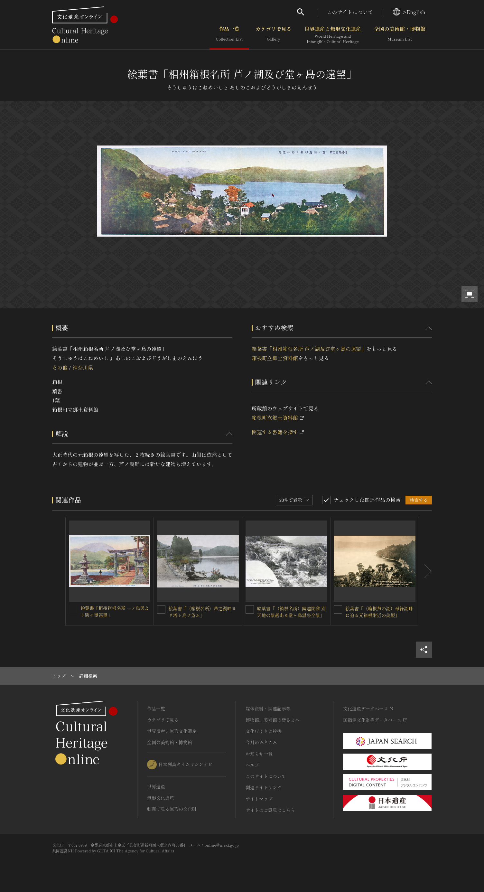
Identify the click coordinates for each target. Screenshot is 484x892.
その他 (60, 367)
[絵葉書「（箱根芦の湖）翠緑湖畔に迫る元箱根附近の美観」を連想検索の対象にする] (338, 609)
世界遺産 (156, 786)
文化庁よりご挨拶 (264, 731)
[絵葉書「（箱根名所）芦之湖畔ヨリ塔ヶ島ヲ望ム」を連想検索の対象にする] (161, 609)
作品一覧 (229, 35)
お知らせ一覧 (259, 753)
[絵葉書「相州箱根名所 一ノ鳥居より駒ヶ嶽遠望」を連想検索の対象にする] (73, 609)
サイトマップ (259, 798)
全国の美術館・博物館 (399, 35)
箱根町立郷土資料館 (275, 358)
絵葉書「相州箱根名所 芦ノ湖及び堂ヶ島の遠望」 (309, 348)
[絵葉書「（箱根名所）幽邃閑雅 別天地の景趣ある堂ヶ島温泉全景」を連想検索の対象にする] (250, 609)
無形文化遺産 (160, 797)
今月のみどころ (261, 742)
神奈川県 (82, 367)
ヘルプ (252, 765)
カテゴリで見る (274, 35)
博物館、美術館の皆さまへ (273, 720)
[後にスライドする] (425, 571)
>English (409, 12)
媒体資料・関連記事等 (268, 708)
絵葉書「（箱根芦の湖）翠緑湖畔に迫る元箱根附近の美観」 (379, 611)
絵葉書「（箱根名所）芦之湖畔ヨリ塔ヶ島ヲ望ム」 (202, 611)
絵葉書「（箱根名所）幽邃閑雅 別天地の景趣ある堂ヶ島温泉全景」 (291, 611)
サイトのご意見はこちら (270, 810)
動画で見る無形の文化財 (172, 809)
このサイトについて (350, 12)
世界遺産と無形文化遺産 (332, 35)
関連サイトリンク (264, 787)
